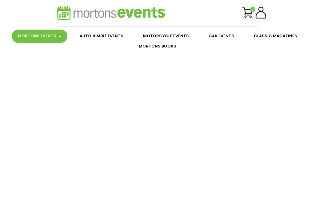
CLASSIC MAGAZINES (275, 36)
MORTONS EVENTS (37, 36)
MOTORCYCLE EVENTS (166, 36)
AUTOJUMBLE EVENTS (101, 36)
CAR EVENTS (221, 36)
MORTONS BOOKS (157, 46)
